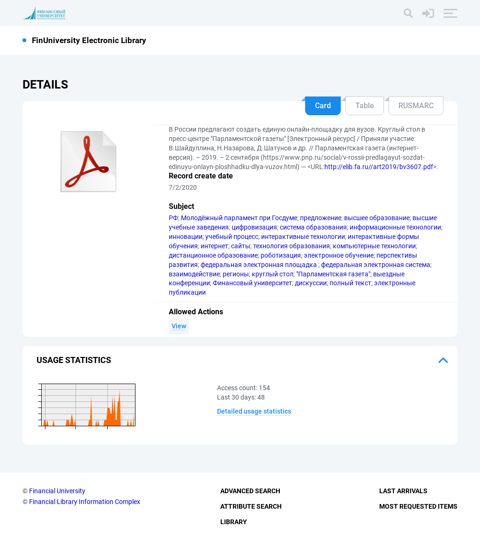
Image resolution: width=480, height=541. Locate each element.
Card (323, 105)
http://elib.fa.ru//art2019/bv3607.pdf (378, 166)
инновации (185, 236)
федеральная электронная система (375, 264)
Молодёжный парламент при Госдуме (239, 218)
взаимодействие (194, 274)
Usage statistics (74, 360)
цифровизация (254, 227)
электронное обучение (339, 255)
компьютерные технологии (374, 246)
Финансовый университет (252, 283)
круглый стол (272, 274)
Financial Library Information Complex (84, 501)
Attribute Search (251, 506)
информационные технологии (395, 227)
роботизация (281, 255)
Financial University (57, 491)
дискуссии (311, 283)
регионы (236, 274)
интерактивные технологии (303, 236)
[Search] (408, 13)
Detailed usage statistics (254, 411)
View (179, 326)
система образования (313, 227)
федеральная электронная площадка (259, 264)
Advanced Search (250, 491)
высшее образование (377, 218)
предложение (320, 218)
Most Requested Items (418, 506)
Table (364, 105)
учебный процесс (231, 236)
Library (233, 522)
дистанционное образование (213, 255)
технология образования (291, 246)
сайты (240, 246)
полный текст (350, 283)
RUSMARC (416, 105)
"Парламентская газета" (333, 274)
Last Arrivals (403, 491)
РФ (173, 218)
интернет (214, 246)
